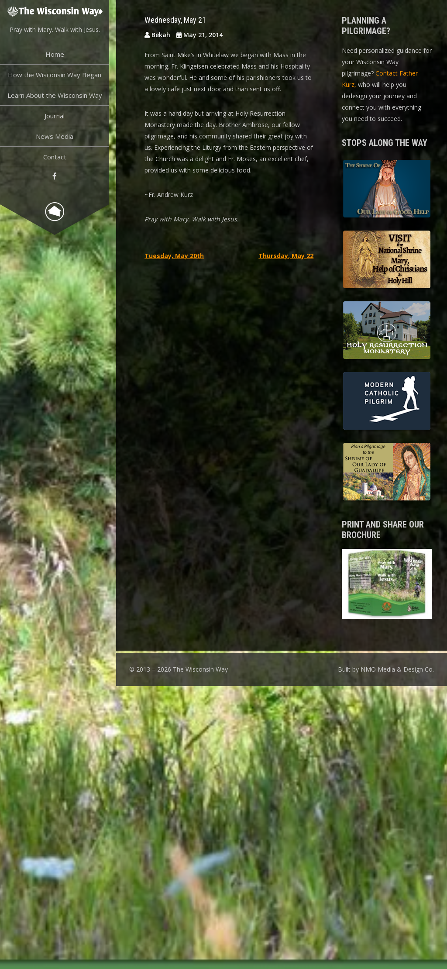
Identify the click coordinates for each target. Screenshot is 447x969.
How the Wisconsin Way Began (54, 74)
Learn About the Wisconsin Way (54, 95)
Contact (54, 156)
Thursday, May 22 (285, 256)
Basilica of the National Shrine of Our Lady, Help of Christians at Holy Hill (386, 261)
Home (54, 54)
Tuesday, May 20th (174, 256)
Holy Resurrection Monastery (386, 331)
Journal (55, 115)
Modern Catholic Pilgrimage (386, 402)
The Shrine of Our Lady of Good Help (386, 190)
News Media (54, 136)
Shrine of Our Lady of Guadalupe (386, 473)
